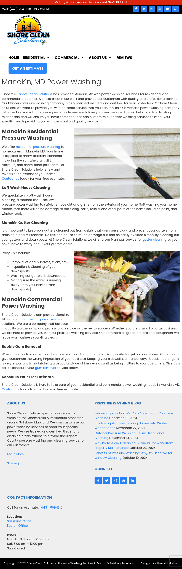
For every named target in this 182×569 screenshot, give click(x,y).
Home (14, 57)
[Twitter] (144, 9)
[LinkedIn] (167, 9)
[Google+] (175, 9)
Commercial (71, 57)
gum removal (45, 368)
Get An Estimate (27, 68)
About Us (102, 57)
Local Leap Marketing (164, 563)
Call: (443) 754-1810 (16, 9)
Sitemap (13, 463)
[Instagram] (152, 9)
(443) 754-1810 (51, 507)
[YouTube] (160, 9)
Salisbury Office (19, 521)
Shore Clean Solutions (35, 94)
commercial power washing (41, 319)
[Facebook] (136, 9)
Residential (38, 57)
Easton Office (17, 526)
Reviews (124, 57)
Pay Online (42, 9)
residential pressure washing (38, 147)
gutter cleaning (155, 239)
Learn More (15, 454)
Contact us (10, 178)
